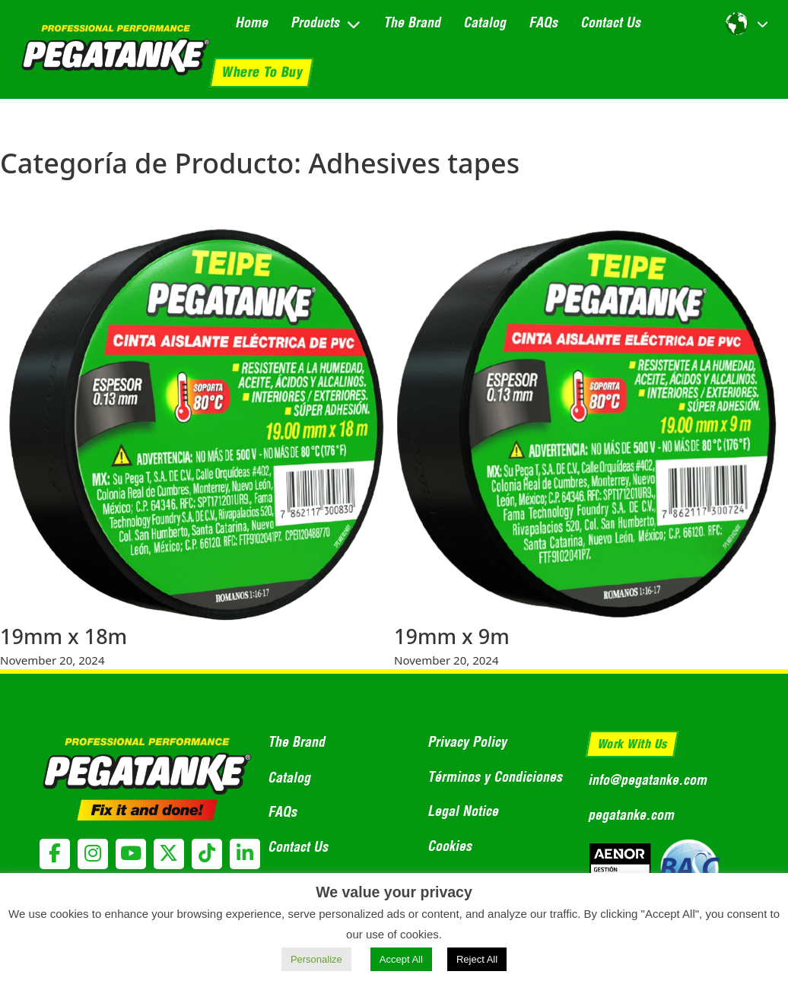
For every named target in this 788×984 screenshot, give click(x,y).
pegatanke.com (631, 815)
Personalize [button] (316, 959)
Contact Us (610, 22)
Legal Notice (462, 811)
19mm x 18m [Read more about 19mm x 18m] (63, 636)
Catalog (484, 22)
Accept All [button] (401, 959)
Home (251, 22)
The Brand (411, 22)
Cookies (449, 846)
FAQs (543, 22)
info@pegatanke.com (647, 780)
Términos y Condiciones (494, 777)
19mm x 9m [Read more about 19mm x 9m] (452, 636)
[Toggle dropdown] (354, 23)
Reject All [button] (476, 959)
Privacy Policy (467, 742)
